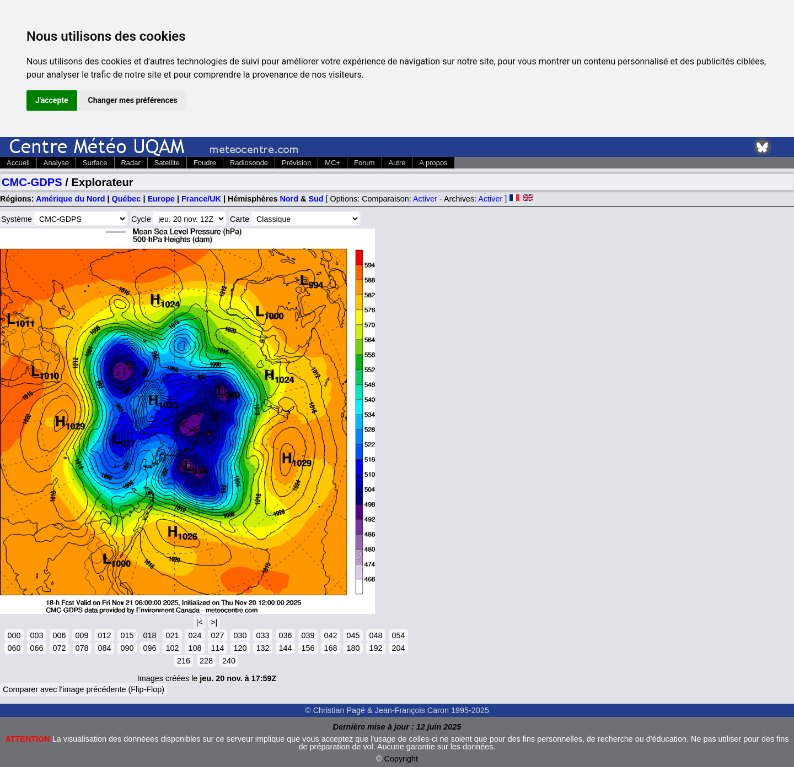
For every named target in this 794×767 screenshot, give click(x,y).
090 (126, 648)
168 (330, 648)
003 (36, 635)
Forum (364, 163)
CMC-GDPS (32, 182)
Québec (126, 198)
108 (194, 648)
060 (13, 648)
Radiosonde (249, 163)
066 (36, 648)
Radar (131, 163)
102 (172, 648)
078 (81, 648)
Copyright (401, 758)
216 (183, 660)
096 (149, 648)
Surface (95, 163)
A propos (433, 163)
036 (285, 635)
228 (206, 660)
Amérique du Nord (70, 198)
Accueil (18, 163)
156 (307, 648)
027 (217, 635)
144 (285, 648)
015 (126, 635)
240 (228, 660)
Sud (315, 198)
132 (262, 648)
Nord (289, 198)
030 (239, 635)
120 (239, 648)
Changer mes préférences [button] (133, 100)
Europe (161, 198)
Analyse (56, 163)
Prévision (296, 163)
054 (398, 635)
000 (13, 635)
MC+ (332, 163)
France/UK (201, 198)
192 (375, 648)
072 (59, 648)
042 (330, 635)
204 (398, 648)
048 (375, 635)
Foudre (205, 163)
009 (81, 635)
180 (353, 648)
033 (262, 635)
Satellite (167, 163)
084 (104, 648)
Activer (425, 198)
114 (217, 648)
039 (307, 635)
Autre (397, 163)
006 (59, 635)
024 (194, 635)
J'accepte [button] (51, 100)
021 (172, 635)
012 (104, 635)
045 (353, 635)
